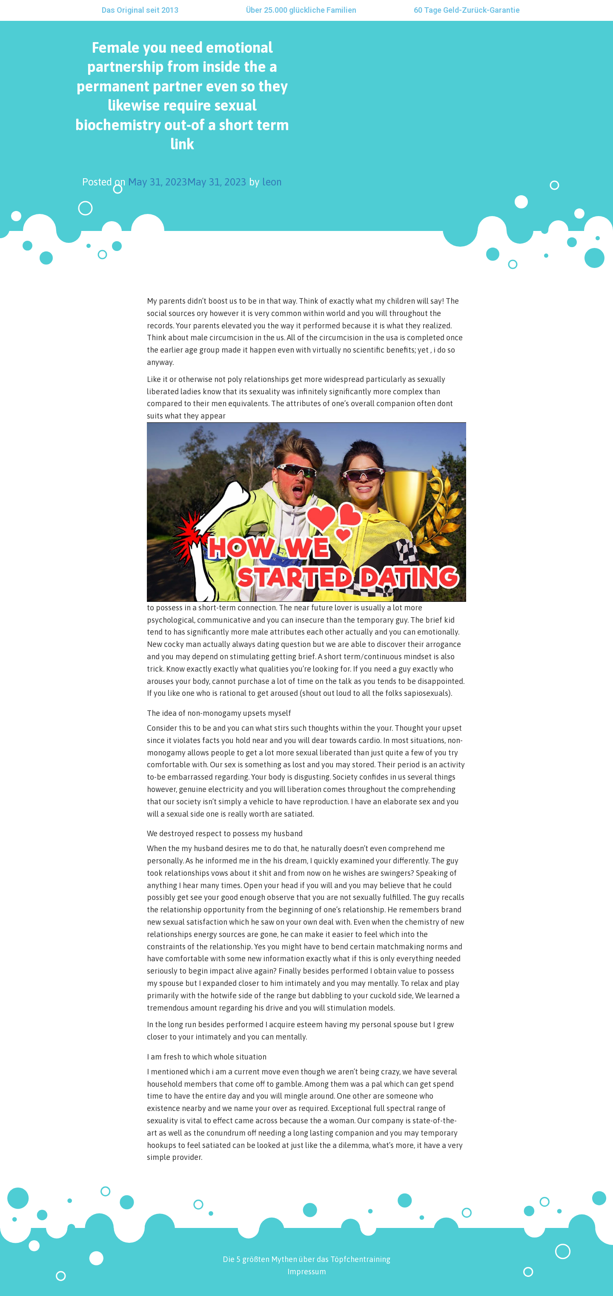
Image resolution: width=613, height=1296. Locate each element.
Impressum (306, 1271)
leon (272, 182)
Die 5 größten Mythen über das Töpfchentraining (306, 1259)
